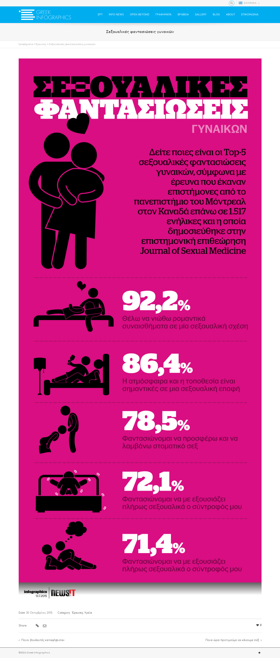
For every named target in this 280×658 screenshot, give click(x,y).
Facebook (21, 3)
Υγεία (88, 612)
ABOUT (230, 14)
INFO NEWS (116, 14)
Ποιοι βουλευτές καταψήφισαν (42, 640)
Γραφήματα (26, 44)
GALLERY (201, 14)
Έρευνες (41, 44)
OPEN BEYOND (139, 14)
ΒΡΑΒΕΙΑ (183, 14)
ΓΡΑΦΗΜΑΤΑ (163, 14)
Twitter (27, 3)
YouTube (33, 3)
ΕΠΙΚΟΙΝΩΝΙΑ (249, 14)
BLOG (216, 14)
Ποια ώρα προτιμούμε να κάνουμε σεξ (232, 640)
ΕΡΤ (100, 14)
